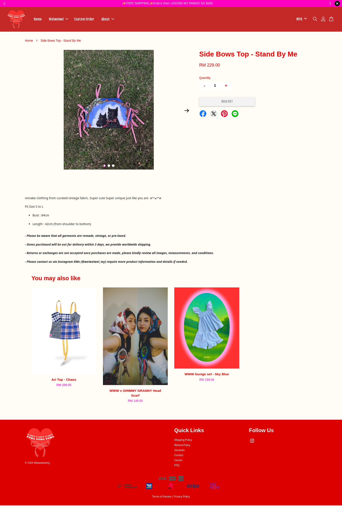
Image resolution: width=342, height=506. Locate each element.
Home (38, 19)
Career (178, 460)
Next (186, 111)
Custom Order (84, 19)
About (107, 19)
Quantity (204, 78)
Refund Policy (182, 445)
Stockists (179, 450)
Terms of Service (162, 497)
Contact (178, 455)
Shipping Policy (183, 440)
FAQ (177, 465)
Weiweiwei (58, 19)
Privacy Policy (182, 497)
